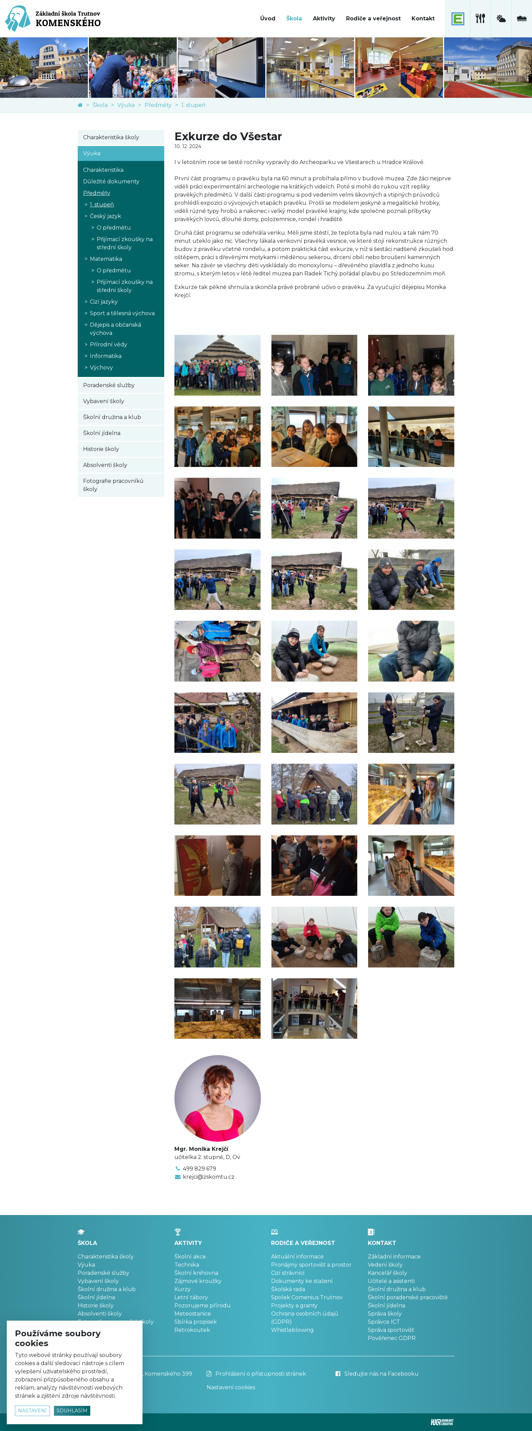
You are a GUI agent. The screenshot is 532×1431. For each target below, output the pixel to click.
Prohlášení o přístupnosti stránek (256, 1374)
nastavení (32, 1411)
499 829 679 (199, 1168)
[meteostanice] (501, 18)
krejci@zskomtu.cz (208, 1177)
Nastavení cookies (231, 1387)
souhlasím (72, 1411)
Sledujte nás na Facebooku (377, 1374)
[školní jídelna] (480, 18)
